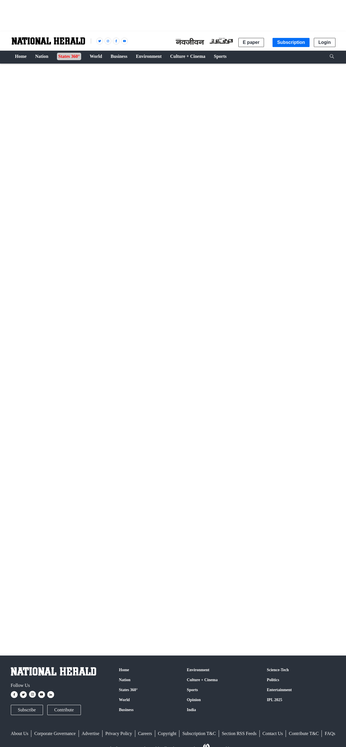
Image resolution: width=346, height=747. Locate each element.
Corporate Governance (54, 733)
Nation (124, 680)
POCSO (19, 616)
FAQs (330, 733)
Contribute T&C (304, 733)
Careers (145, 733)
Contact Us (273, 733)
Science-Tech (278, 670)
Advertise (90, 733)
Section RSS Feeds (239, 733)
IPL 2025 (274, 700)
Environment (198, 670)
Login (324, 42)
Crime (19, 72)
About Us (19, 733)
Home (124, 670)
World (124, 700)
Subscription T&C (199, 733)
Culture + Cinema (202, 680)
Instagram (133, 529)
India (191, 710)
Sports (192, 690)
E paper (251, 42)
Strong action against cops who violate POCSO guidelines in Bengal (121, 375)
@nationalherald (111, 540)
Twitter (77, 529)
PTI (36, 257)
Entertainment (279, 690)
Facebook (55, 529)
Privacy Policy (118, 733)
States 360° (128, 690)
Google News (103, 529)
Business (126, 710)
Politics (273, 680)
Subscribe (27, 709)
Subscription (291, 42)
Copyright (167, 733)
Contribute (64, 709)
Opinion (194, 700)
